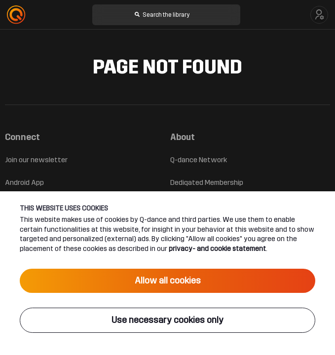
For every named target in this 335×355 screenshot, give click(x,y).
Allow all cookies (168, 280)
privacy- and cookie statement (217, 248)
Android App (24, 182)
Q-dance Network (198, 159)
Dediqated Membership (206, 182)
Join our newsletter (36, 159)
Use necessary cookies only (167, 320)
